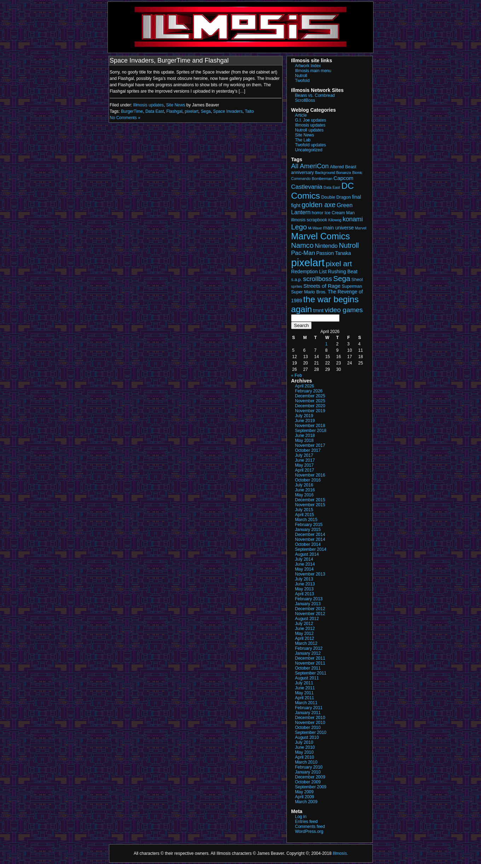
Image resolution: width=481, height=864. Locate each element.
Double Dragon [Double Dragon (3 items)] (336, 197)
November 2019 (310, 410)
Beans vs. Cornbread (315, 95)
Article (301, 115)
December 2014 (310, 534)
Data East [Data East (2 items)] (332, 187)
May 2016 (304, 494)
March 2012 (306, 643)
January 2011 (308, 712)
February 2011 (309, 707)
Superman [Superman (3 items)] (352, 286)
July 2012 (304, 623)
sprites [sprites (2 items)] (296, 286)
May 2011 (304, 692)
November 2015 (310, 504)
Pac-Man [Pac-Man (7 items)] (303, 253)
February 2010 (309, 767)
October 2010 (308, 727)
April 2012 (304, 638)
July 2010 (304, 742)
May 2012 (304, 633)
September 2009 (310, 786)
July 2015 (304, 509)
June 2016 (305, 490)
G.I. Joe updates (310, 120)
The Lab (303, 140)
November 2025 (310, 400)
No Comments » (125, 117)
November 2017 (310, 445)
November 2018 (310, 425)
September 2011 (310, 673)
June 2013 (305, 584)
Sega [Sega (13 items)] (341, 278)
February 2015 (309, 524)
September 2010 (310, 732)
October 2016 (308, 480)
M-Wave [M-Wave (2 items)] (315, 228)
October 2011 (308, 668)
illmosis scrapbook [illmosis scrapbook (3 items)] (309, 219)
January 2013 (308, 603)
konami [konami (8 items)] (353, 219)
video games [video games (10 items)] (344, 310)
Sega (206, 111)
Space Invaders (227, 111)
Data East (154, 111)
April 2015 (304, 514)
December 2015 (310, 499)
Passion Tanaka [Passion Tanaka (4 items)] (333, 253)
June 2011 (305, 687)
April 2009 (304, 796)
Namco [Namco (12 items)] (302, 245)
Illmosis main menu (313, 70)
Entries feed (306, 821)
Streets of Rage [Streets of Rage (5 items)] (322, 286)
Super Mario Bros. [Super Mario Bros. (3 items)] (308, 292)
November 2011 (310, 663)
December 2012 (310, 608)
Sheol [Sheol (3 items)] (357, 279)
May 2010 (304, 752)
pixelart (191, 111)
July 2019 (304, 415)
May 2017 (304, 465)
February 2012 (309, 648)
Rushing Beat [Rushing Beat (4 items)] (343, 271)
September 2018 (310, 430)
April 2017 (304, 470)
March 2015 (306, 519)
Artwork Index (308, 65)
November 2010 (310, 722)
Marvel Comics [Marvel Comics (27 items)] (320, 236)
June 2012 (305, 628)
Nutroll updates (309, 130)
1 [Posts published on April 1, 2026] (326, 343)
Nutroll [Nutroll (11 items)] (349, 245)
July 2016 (304, 485)
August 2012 (307, 618)
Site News (175, 105)
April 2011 (304, 697)
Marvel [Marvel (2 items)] (360, 228)
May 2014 (304, 569)
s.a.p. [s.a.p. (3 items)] (296, 279)
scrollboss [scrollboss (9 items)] (317, 278)
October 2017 (308, 450)
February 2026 (309, 391)
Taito (249, 111)
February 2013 (309, 598)
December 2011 (310, 658)
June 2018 (305, 435)
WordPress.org (309, 831)
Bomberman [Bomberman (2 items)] (322, 178)
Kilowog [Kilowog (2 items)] (334, 220)
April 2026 (304, 386)
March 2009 (306, 801)
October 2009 (308, 782)
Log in (301, 816)
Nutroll (301, 75)
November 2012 (310, 613)
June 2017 (305, 460)
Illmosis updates (148, 105)
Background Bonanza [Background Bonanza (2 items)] (333, 172)
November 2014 (310, 539)
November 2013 (310, 574)
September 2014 (310, 549)
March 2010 (306, 762)
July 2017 (304, 455)
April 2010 (304, 757)
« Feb (296, 375)
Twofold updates (310, 144)
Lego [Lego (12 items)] (299, 227)
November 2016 (310, 475)
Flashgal (174, 111)
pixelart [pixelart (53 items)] (308, 262)
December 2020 (310, 405)
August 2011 (307, 678)
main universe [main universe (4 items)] (338, 227)
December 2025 (310, 395)
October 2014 (308, 544)
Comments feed (310, 826)
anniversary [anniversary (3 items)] (302, 172)
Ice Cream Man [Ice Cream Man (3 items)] (340, 212)
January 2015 (308, 529)
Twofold (302, 80)
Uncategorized (308, 149)
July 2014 (304, 559)
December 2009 (310, 777)
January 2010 (308, 772)
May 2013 (304, 588)
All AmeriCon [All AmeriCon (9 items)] (310, 166)
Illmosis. (340, 853)
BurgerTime (132, 111)
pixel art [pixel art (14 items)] (339, 263)
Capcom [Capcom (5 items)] (343, 178)
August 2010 (307, 737)
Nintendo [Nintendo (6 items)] (326, 246)
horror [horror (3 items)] (317, 212)
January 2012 (308, 653)
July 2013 (304, 579)
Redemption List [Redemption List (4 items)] (309, 271)
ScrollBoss (305, 100)
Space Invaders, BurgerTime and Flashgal (169, 60)
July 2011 (304, 683)
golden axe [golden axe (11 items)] (319, 205)
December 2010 (310, 717)
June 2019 (305, 420)
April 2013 (304, 593)
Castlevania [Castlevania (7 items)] (306, 186)
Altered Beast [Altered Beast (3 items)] (343, 166)
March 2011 (306, 702)
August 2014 (307, 554)
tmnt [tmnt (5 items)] (318, 310)
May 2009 (304, 791)
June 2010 (305, 747)
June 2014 (305, 564)
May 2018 (304, 440)
